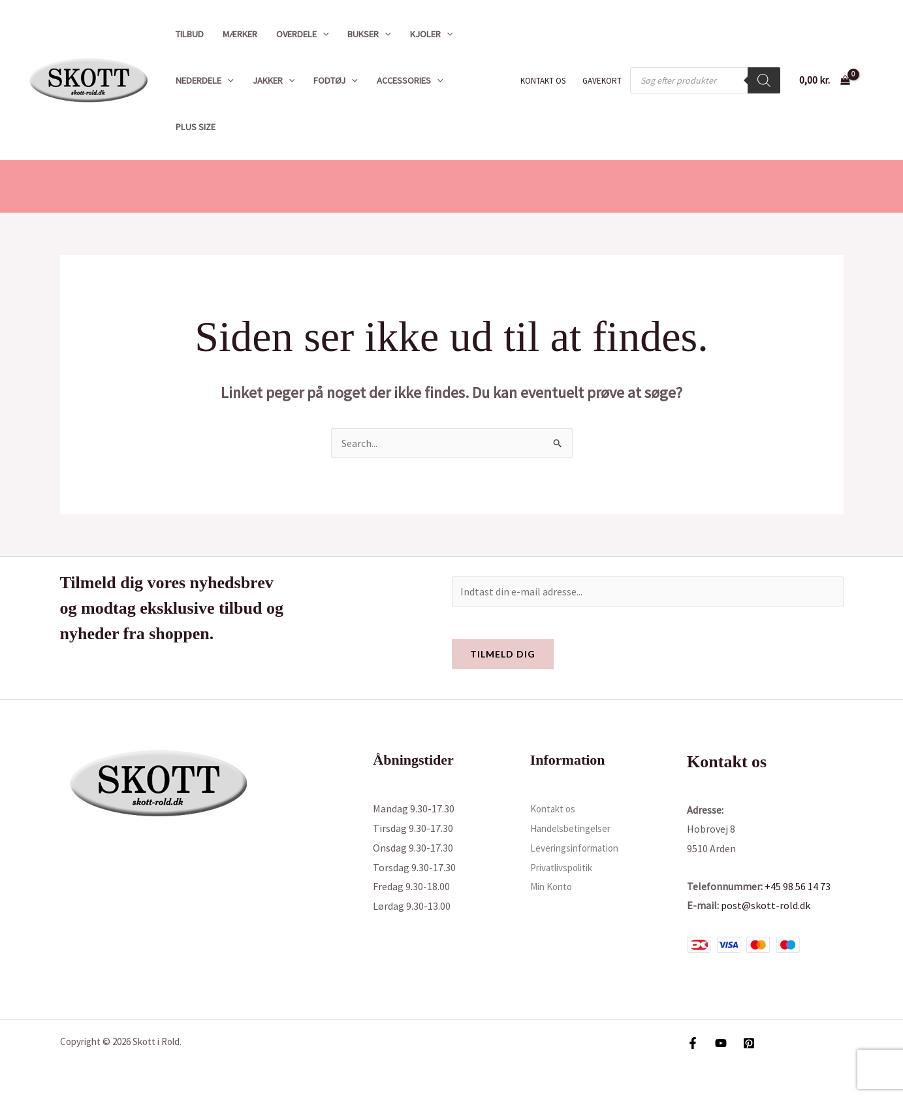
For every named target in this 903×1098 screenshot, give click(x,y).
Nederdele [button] (205, 80)
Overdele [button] (302, 34)
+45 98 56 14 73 (798, 886)
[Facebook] (693, 1043)
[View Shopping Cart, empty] (824, 80)
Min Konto (553, 886)
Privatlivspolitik (566, 867)
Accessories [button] (410, 80)
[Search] (764, 80)
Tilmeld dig (502, 653)
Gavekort (602, 80)
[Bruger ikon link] (874, 80)
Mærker (240, 34)
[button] (323, 34)
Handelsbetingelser (574, 828)
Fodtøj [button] (335, 80)
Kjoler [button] (431, 34)
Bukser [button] (369, 34)
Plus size (195, 127)
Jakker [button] (274, 80)
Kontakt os (542, 80)
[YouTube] (721, 1043)
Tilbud (190, 34)
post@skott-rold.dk (765, 905)
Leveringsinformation (579, 847)
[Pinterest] (749, 1043)
